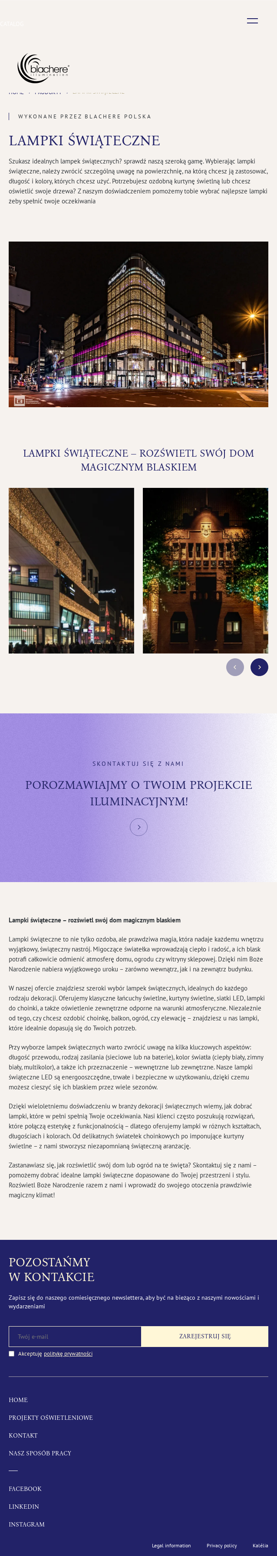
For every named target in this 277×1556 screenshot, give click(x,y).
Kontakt (23, 1435)
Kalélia (260, 1545)
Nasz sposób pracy (40, 1453)
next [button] (259, 667)
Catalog (12, 24)
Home (18, 1400)
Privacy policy (222, 1545)
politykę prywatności (68, 1354)
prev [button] (235, 667)
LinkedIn (24, 1506)
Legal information (171, 1545)
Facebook (25, 1489)
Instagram (27, 1524)
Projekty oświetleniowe (51, 1418)
